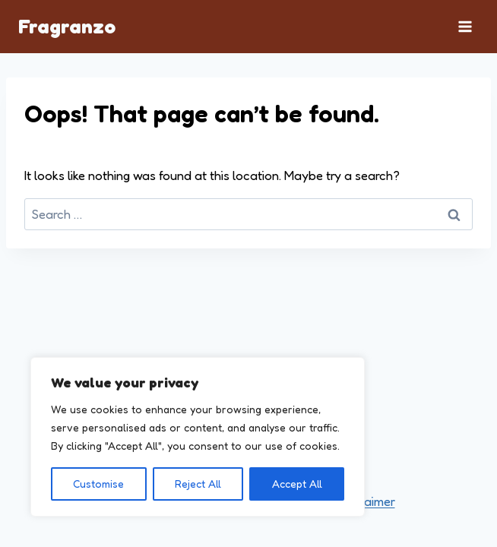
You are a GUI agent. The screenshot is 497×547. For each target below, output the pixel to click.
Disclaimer (366, 501)
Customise (98, 483)
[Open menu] (465, 26)
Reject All (198, 483)
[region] (197, 437)
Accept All (297, 483)
